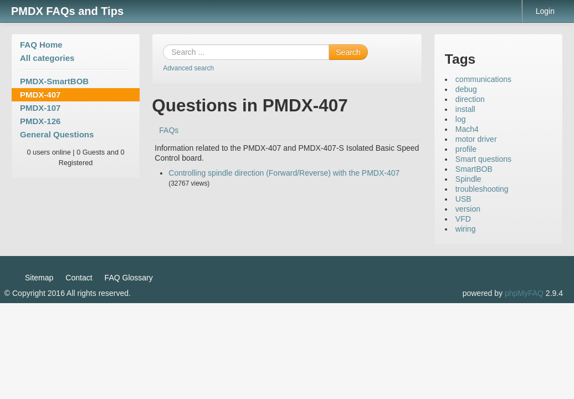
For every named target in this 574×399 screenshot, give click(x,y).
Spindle (468, 179)
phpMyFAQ (524, 293)
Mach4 (467, 129)
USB (463, 199)
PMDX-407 (40, 94)
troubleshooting (482, 189)
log (460, 119)
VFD (463, 218)
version (467, 208)
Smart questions (483, 159)
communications (483, 79)
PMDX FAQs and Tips (67, 11)
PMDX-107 (40, 107)
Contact (78, 277)
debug (466, 89)
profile (465, 149)
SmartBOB (474, 169)
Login (545, 11)
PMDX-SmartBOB (54, 81)
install (465, 109)
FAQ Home (41, 44)
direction (470, 99)
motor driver (476, 139)
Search (348, 52)
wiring (465, 228)
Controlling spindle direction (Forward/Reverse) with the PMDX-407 (283, 172)
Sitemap (39, 277)
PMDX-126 (40, 121)
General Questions (57, 134)
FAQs (168, 130)
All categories (47, 58)
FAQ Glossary (129, 277)
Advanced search (188, 68)
